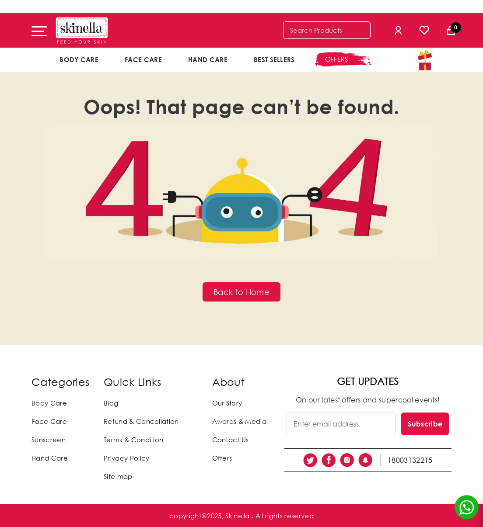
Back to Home (242, 292)
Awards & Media (239, 421)
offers (336, 59)
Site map (118, 476)
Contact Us (230, 440)
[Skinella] (82, 30)
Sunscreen (49, 440)
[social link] (310, 460)
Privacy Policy (126, 458)
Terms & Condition (133, 440)
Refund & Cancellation (141, 421)
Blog (111, 403)
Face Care (143, 59)
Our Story (227, 403)
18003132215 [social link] (410, 460)
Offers (222, 458)
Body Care (79, 59)
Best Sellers (274, 59)
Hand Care (208, 59)
